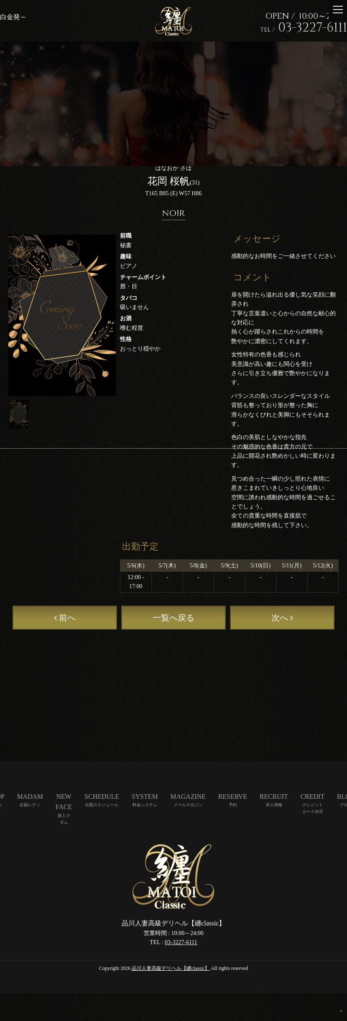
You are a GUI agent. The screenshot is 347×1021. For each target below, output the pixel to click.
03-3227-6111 (181, 942)
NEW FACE (64, 802)
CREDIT (313, 796)
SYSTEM (145, 796)
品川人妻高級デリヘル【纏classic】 (171, 968)
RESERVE (232, 796)
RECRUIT (273, 796)
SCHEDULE (102, 796)
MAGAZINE (187, 796)
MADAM (30, 796)
